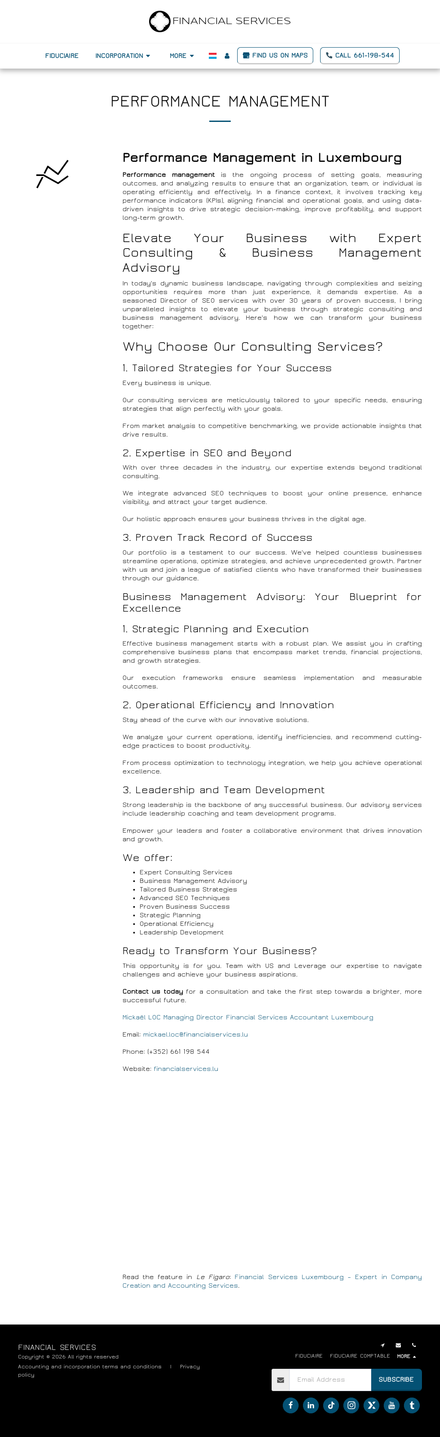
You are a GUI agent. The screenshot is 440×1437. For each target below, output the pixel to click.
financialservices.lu (186, 1068)
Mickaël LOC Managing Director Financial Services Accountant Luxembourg (247, 1017)
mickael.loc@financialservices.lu (195, 1034)
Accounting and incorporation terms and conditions (90, 1367)
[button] (124, 56)
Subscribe (396, 1379)
